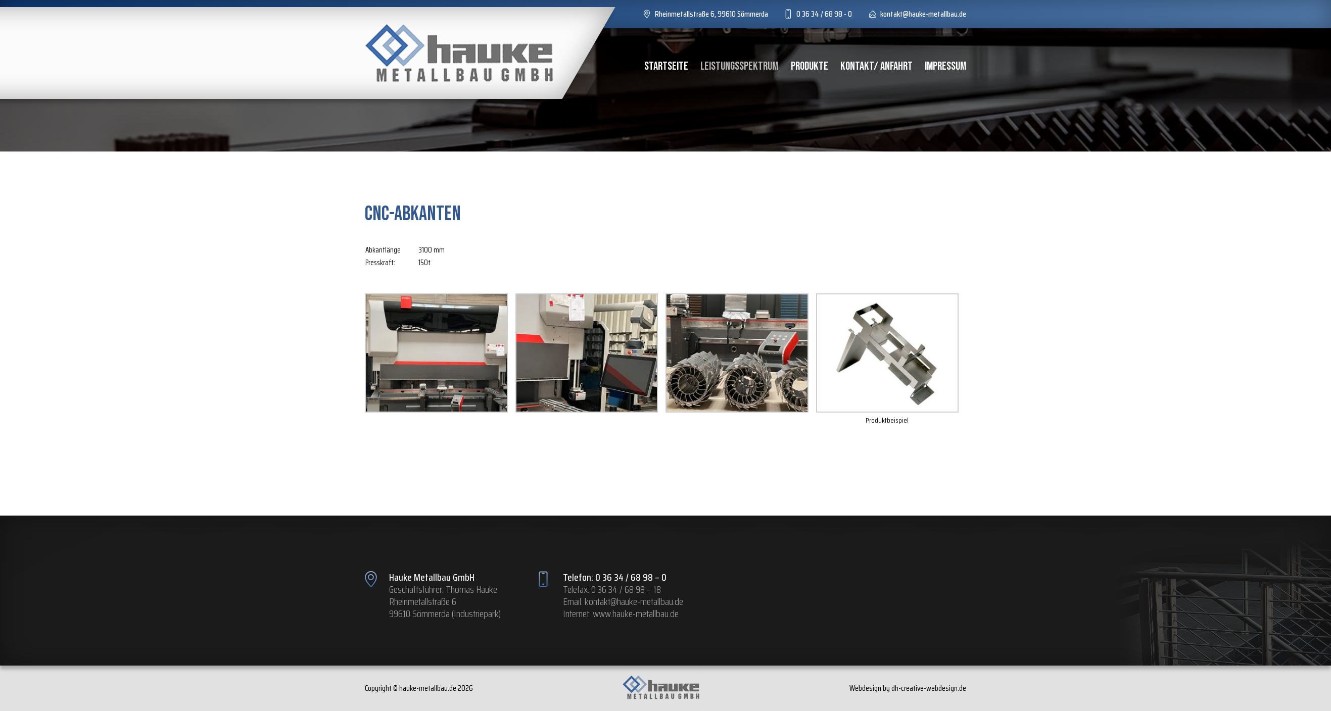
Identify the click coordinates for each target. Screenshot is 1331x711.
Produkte (809, 66)
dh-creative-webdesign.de (928, 688)
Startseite (666, 66)
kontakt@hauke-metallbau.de (634, 601)
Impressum (945, 66)
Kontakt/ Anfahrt (876, 66)
